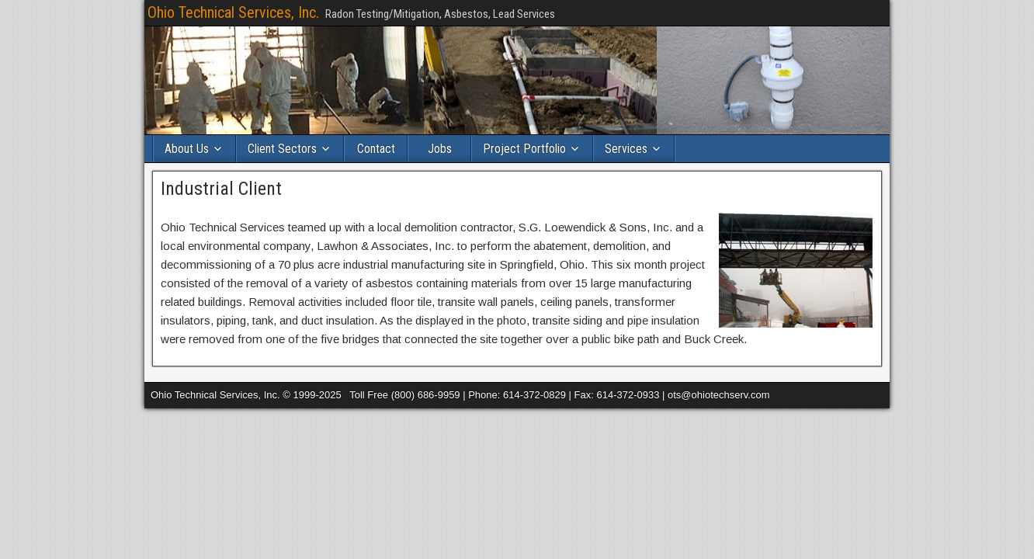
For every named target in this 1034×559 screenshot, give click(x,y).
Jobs (440, 148)
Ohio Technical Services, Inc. (233, 12)
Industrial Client (221, 189)
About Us (187, 148)
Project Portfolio (524, 148)
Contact (376, 148)
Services (626, 148)
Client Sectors (282, 148)
